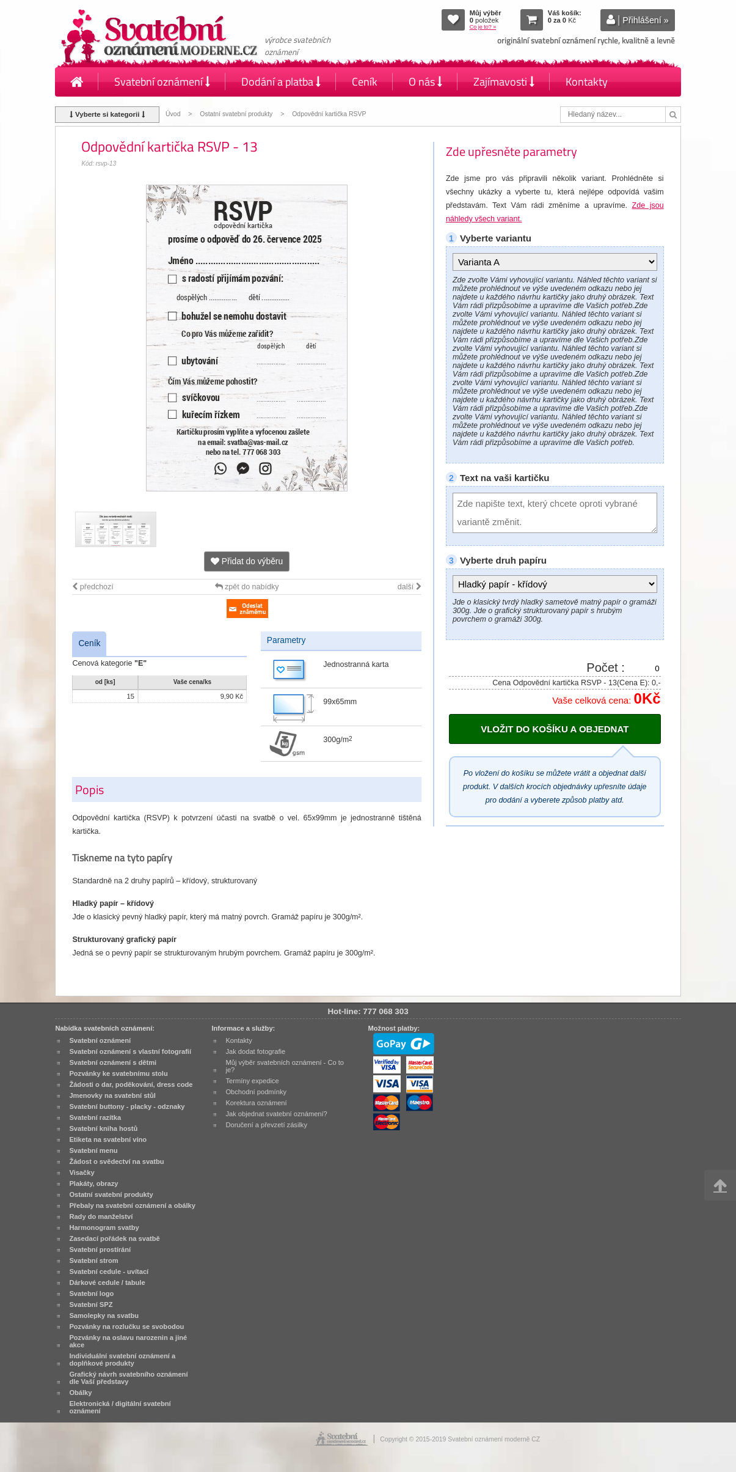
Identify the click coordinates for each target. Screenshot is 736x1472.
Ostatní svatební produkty (236, 114)
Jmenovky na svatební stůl (112, 1095)
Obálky (80, 1392)
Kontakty (587, 81)
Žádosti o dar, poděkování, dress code (130, 1084)
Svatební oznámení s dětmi (112, 1062)
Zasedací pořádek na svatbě (114, 1238)
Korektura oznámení (255, 1102)
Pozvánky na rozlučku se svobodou (126, 1326)
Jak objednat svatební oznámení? (276, 1113)
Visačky (81, 1172)
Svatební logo (91, 1293)
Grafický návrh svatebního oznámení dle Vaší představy (128, 1378)
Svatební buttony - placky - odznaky (126, 1106)
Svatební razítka (95, 1117)
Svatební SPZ (90, 1304)
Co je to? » (483, 27)
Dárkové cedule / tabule (107, 1282)
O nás (425, 81)
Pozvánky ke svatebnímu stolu (118, 1073)
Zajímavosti (503, 81)
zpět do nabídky (247, 587)
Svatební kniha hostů (103, 1128)
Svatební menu (93, 1150)
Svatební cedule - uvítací (108, 1271)
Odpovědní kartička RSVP (329, 114)
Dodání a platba (281, 81)
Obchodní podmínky (255, 1091)
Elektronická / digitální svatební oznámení (119, 1407)
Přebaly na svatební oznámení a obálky (132, 1205)
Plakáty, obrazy (93, 1183)
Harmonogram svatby (104, 1227)
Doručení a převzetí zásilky (266, 1124)
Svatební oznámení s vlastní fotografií (130, 1051)
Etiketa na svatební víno (108, 1139)
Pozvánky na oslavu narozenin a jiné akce (128, 1341)
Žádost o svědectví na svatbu (116, 1161)
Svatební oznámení (162, 81)
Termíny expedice (252, 1080)
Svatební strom (93, 1260)
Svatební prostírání (100, 1249)
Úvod (173, 114)
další (409, 587)
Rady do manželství (101, 1216)
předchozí (92, 587)
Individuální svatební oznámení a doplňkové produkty (122, 1359)
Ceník (364, 81)
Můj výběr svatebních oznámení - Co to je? (284, 1066)
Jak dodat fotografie (255, 1051)
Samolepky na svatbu (104, 1315)
